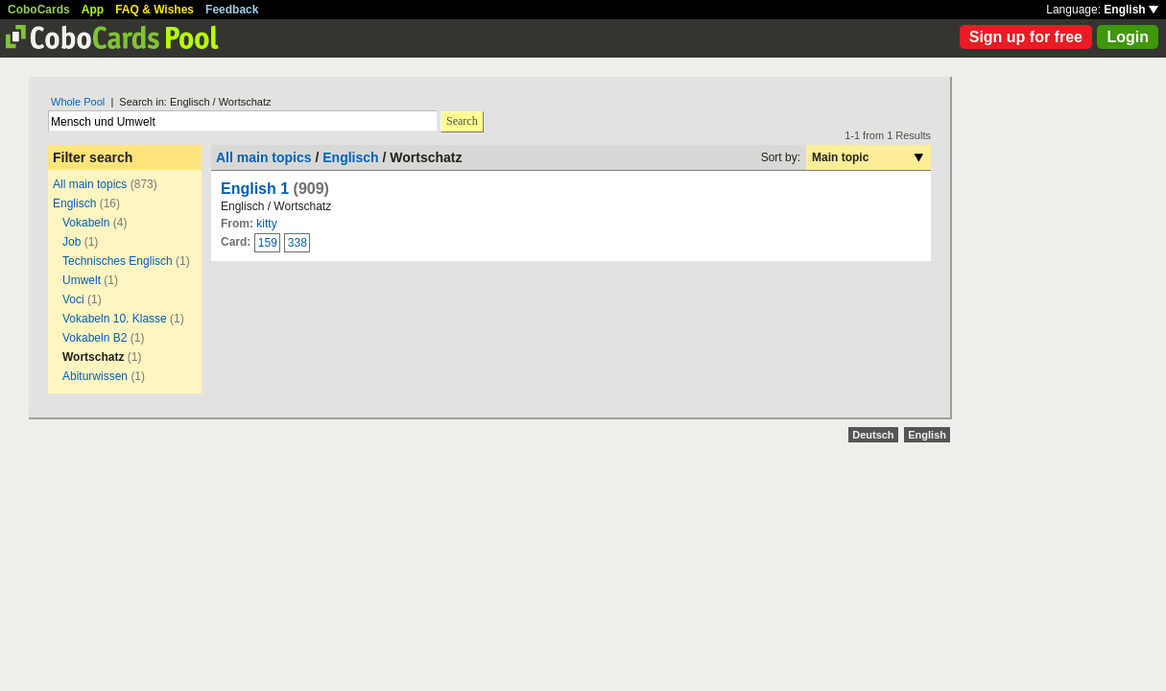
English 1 (255, 188)
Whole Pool (78, 101)
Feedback (231, 9)
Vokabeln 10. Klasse (114, 318)
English (1131, 9)
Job (71, 242)
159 (267, 243)
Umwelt (81, 280)
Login (1128, 37)
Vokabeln (85, 222)
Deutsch (872, 435)
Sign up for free (1026, 37)
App (93, 9)
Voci (73, 299)
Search (462, 121)
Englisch (74, 203)
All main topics (90, 184)
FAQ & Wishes (154, 9)
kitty (266, 223)
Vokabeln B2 (94, 338)
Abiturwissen (95, 376)
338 (297, 243)
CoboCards (39, 9)
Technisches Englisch (117, 261)
